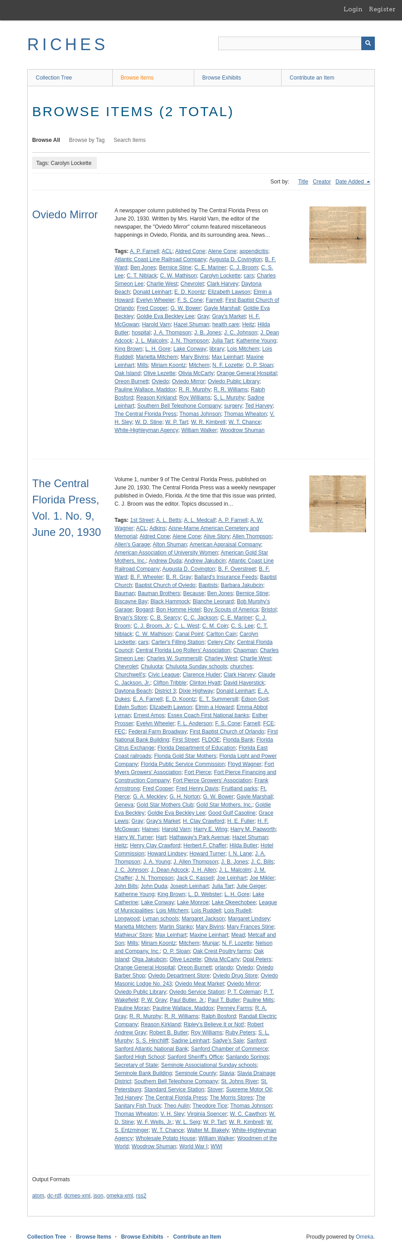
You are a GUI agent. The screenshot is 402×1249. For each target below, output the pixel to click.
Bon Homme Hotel (178, 609)
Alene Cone (222, 251)
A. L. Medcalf (199, 520)
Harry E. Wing (211, 829)
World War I (193, 1146)
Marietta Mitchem (156, 357)
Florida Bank (238, 740)
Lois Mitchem (243, 349)
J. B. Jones (207, 332)
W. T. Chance (245, 422)
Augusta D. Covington (235, 259)
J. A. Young (156, 862)
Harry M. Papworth (253, 829)
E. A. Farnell (148, 699)
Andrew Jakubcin (204, 561)
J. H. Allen (203, 870)
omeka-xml (119, 1196)
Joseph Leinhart (189, 886)
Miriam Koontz (168, 365)
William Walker (199, 430)
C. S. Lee (242, 626)
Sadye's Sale (228, 1041)
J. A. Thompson (172, 332)
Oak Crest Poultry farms (222, 951)
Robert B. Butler (168, 1032)
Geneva (124, 805)
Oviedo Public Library (233, 381)
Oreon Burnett (131, 381)
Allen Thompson (252, 536)
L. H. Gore (157, 349)
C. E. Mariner (210, 267)
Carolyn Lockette (220, 275)
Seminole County (195, 1073)
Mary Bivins (195, 357)
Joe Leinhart (232, 878)
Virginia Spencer (207, 1114)
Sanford (256, 1041)
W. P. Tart (176, 422)
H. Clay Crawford (203, 821)
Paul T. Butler (224, 1000)
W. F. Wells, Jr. (154, 1122)
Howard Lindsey (167, 853)
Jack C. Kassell (195, 878)
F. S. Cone (190, 300)
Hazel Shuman (192, 324)
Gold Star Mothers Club (165, 805)
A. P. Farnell (144, 251)
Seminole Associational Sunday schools (209, 1065)
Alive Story (217, 536)
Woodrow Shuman (242, 430)
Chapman (245, 650)
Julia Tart (223, 341)
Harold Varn (156, 324)
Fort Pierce (197, 772)
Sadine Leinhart (190, 1041)
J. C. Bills (262, 862)
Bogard (144, 609)
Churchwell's (130, 674)
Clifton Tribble (169, 683)
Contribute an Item (312, 78)
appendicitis (253, 251)
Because (193, 593)
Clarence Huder (201, 674)
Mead (238, 935)
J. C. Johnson (240, 332)
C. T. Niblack (142, 275)
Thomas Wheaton (245, 414)
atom (38, 1196)
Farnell (214, 300)
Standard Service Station (174, 1089)
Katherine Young (256, 341)
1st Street (141, 520)
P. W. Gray (154, 1000)
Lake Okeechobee (234, 902)
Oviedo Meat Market (199, 984)
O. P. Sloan (259, 365)
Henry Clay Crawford (155, 845)
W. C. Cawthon (248, 1114)
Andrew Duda (165, 561)
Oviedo (160, 381)
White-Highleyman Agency (146, 430)
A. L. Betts (168, 520)
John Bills (126, 886)
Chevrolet (192, 284)
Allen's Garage (132, 544)
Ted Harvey (259, 406)
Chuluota (152, 666)
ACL (167, 251)
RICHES (67, 44)
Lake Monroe (193, 902)
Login (353, 9)
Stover (215, 1089)
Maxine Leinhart (209, 935)
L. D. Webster (204, 894)
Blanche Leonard (213, 601)
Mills (142, 365)
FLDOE (211, 740)
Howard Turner (207, 853)
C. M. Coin (215, 626)
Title (303, 181)
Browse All (46, 140)
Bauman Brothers (159, 593)
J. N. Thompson (189, 341)
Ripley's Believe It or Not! (214, 1024)
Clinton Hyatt (204, 683)
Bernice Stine (175, 267)
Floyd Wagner (244, 764)
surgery (233, 406)
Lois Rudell (237, 910)
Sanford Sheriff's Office (195, 1057)
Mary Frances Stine (250, 927)
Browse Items (137, 78)
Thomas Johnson (200, 414)
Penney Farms (234, 1008)
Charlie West (162, 284)
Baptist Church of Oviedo (165, 585)
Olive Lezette (159, 373)
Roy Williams (195, 397)
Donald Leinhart (152, 292)
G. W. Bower (185, 308)
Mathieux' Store (133, 935)
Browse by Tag (87, 140)
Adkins (157, 528)
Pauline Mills (258, 1000)
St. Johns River (239, 1081)
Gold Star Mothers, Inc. (224, 805)
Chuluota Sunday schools (196, 666)
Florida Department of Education (197, 748)
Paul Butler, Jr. (187, 1000)
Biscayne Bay (131, 601)
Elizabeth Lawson (229, 292)
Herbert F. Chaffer (204, 845)
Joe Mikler (261, 878)
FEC (120, 731)
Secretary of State (136, 1065)
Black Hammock (170, 601)
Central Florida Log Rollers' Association (183, 650)
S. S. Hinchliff (152, 1041)
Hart (161, 837)
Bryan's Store (131, 618)
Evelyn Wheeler (155, 300)
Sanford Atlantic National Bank (151, 1049)
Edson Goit (254, 699)
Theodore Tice (209, 1106)
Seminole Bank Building (143, 1073)
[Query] (296, 43)
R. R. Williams (231, 389)
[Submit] (368, 43)
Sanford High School (139, 1057)
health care (225, 324)
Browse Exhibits (221, 78)
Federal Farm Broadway (158, 731)
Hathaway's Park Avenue (199, 837)
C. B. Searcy (165, 618)
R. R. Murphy (195, 389)
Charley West (221, 658)
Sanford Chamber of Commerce (229, 1049)
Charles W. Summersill (174, 658)
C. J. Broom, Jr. (152, 626)
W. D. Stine (148, 422)
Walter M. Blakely (208, 1130)
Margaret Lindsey (249, 919)
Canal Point (189, 634)
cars (249, 275)
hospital (141, 332)
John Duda (154, 886)
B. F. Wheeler (146, 577)
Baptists (208, 585)
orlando (224, 967)
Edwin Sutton (131, 707)
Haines (150, 829)
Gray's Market (228, 316)
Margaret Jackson (203, 919)
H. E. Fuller (240, 821)
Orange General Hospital (246, 373)
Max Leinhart (227, 357)
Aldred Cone (190, 251)
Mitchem (199, 365)
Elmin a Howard (214, 707)
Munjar (210, 943)
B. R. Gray (178, 577)
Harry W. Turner (134, 837)
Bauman (125, 593)
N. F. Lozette (227, 365)
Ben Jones (143, 267)
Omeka (364, 1237)
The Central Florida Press (146, 414)
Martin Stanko (176, 927)
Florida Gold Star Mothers (185, 756)
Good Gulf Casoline (232, 813)
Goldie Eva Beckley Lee (165, 316)
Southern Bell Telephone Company (179, 406)
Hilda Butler (244, 845)
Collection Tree (54, 78)
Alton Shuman (170, 544)
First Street (185, 740)
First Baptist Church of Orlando (227, 731)
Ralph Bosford (218, 1016)
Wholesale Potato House (166, 1138)
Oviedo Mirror (65, 214)
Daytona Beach (133, 691)
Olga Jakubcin (149, 959)
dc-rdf (54, 1196)
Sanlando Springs (247, 1057)
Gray (203, 316)
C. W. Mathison (178, 275)
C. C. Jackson (200, 618)
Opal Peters (257, 959)
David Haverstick (244, 683)
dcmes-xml (77, 1196)
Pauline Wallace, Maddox (145, 389)
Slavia (226, 1073)
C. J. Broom (244, 267)
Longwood (127, 919)
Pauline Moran (132, 1008)
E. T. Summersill (218, 699)
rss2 (141, 1196)
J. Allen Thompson (195, 862)
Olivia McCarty (196, 373)
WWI (216, 1146)
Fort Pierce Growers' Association (212, 780)
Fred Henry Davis (197, 788)
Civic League (163, 674)
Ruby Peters (240, 1032)
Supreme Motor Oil (249, 1089)
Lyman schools (161, 919)
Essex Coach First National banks (208, 715)
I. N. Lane (240, 853)
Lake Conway (189, 349)
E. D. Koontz (189, 292)
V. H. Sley (172, 1114)
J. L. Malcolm (151, 341)
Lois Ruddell (206, 910)
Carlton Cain (221, 634)
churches (241, 666)
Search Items (130, 140)
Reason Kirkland (156, 397)
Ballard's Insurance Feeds (225, 577)
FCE (268, 723)
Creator (322, 181)
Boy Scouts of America (231, 609)
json (98, 1196)
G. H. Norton (184, 797)
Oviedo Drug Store (235, 975)
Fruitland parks (239, 788)
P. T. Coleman (244, 992)
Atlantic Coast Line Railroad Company (160, 259)
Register (382, 9)
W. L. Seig (187, 1122)
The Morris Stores (231, 1097)
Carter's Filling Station (177, 642)
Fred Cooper (152, 308)
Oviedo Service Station (197, 992)
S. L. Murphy (229, 397)
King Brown (128, 349)
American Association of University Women (166, 552)
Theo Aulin (177, 1106)
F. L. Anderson (194, 723)
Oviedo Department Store (179, 975)
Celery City (220, 642)
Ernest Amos (149, 715)
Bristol (268, 609)
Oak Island (127, 373)
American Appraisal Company (225, 544)
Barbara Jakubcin (242, 585)
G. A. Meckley (150, 797)
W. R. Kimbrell (208, 422)
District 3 (165, 691)
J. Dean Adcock (169, 870)
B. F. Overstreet (237, 569)
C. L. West (186, 626)
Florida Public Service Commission (183, 764)
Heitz (248, 324)
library (216, 349)
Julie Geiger (250, 886)
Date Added (350, 181)
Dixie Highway (196, 691)
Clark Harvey (222, 284)
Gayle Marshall (222, 308)
